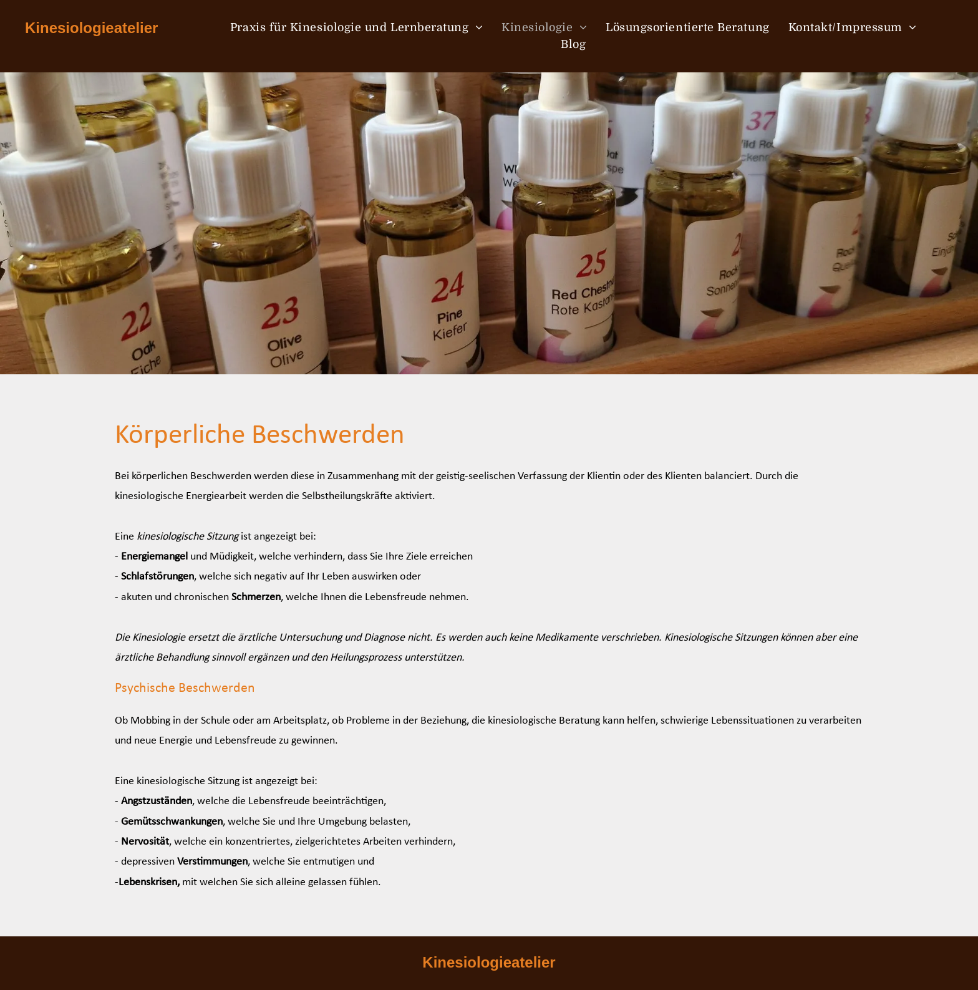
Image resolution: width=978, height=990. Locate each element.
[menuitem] (356, 27)
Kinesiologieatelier (91, 27)
